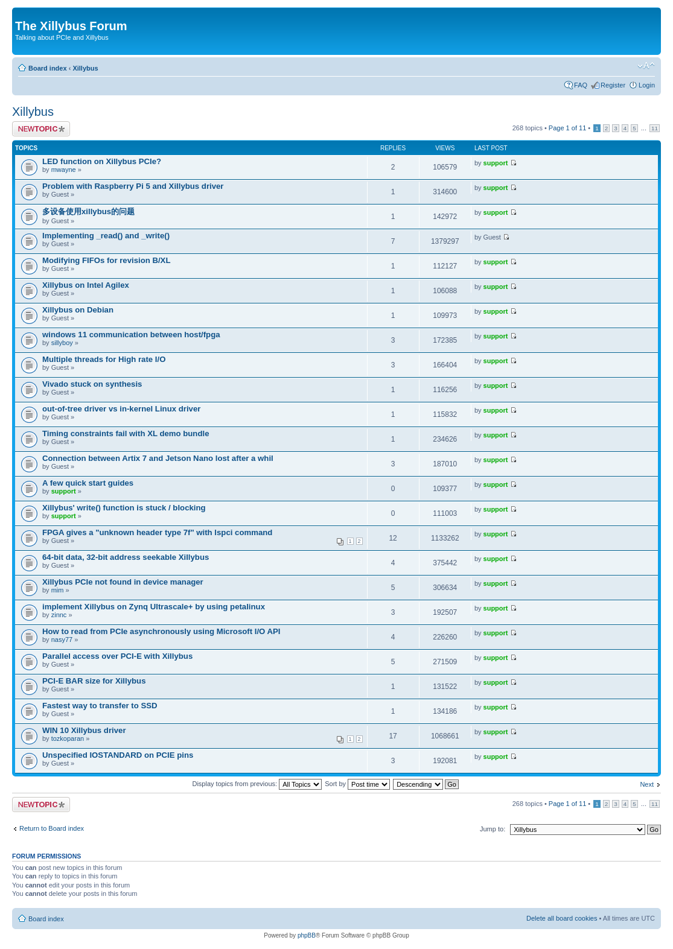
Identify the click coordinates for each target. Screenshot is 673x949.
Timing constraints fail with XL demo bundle (125, 433)
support (495, 163)
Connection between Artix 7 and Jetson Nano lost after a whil (157, 458)
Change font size (646, 65)
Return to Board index (51, 828)
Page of (567, 128)
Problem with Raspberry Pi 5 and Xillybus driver (132, 186)
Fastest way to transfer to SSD (100, 705)
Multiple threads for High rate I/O (103, 359)
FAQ (580, 85)
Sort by (357, 783)
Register (613, 85)
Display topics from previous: (257, 783)
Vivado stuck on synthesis (92, 384)
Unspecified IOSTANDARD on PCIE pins (117, 755)
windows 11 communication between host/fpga (131, 334)
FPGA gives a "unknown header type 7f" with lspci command (157, 532)
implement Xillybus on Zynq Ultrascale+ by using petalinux (153, 606)
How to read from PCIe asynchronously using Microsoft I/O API (161, 631)
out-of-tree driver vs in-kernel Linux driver (121, 408)
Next (647, 784)
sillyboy (62, 342)
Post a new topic (41, 128)
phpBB (307, 935)
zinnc (59, 614)
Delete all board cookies (561, 918)
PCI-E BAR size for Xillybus (93, 680)
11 (654, 128)
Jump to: (492, 829)
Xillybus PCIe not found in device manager (122, 581)
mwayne (63, 169)
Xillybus (85, 68)
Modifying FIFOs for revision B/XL (106, 260)
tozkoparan (67, 738)
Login (647, 85)
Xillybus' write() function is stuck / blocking (124, 507)
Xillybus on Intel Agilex (85, 285)
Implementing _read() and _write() (106, 235)
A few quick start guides (87, 482)
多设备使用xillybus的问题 (88, 211)
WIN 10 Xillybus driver (84, 730)
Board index (47, 68)
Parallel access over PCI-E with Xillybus (117, 656)
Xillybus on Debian (77, 309)
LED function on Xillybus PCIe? (101, 161)
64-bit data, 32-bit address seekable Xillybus (125, 557)
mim (57, 590)
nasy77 (61, 639)
